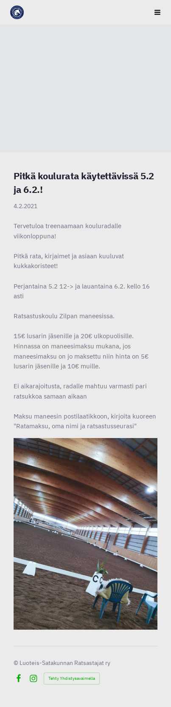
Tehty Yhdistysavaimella (71, 678)
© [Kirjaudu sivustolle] (17, 663)
